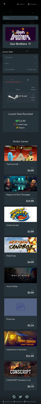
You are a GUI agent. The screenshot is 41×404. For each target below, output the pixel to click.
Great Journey (12, 225)
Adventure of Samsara (16, 349)
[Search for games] (18, 18)
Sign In (20, 4)
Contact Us (8, 401)
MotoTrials (11, 256)
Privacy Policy (30, 401)
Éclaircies (10, 319)
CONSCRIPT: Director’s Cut (18, 380)
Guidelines (18, 401)
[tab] (13, 80)
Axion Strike (11, 286)
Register (32, 4)
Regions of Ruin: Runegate (18, 194)
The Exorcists (12, 164)
